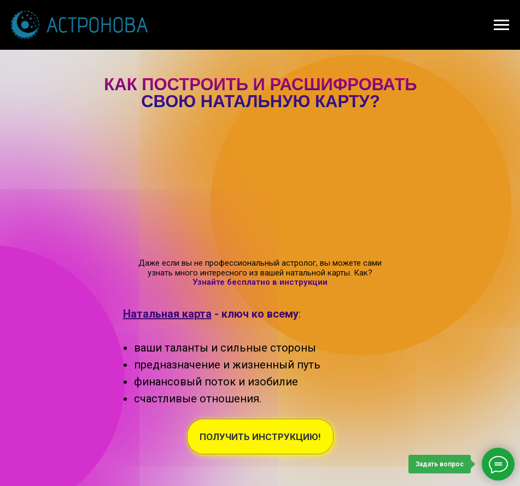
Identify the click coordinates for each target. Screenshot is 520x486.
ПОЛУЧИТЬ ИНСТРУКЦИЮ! (260, 436)
